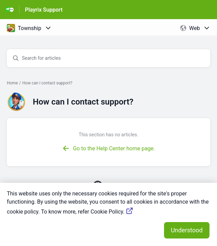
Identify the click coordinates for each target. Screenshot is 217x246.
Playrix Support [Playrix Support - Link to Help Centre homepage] (44, 9)
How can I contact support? (47, 83)
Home (12, 83)
